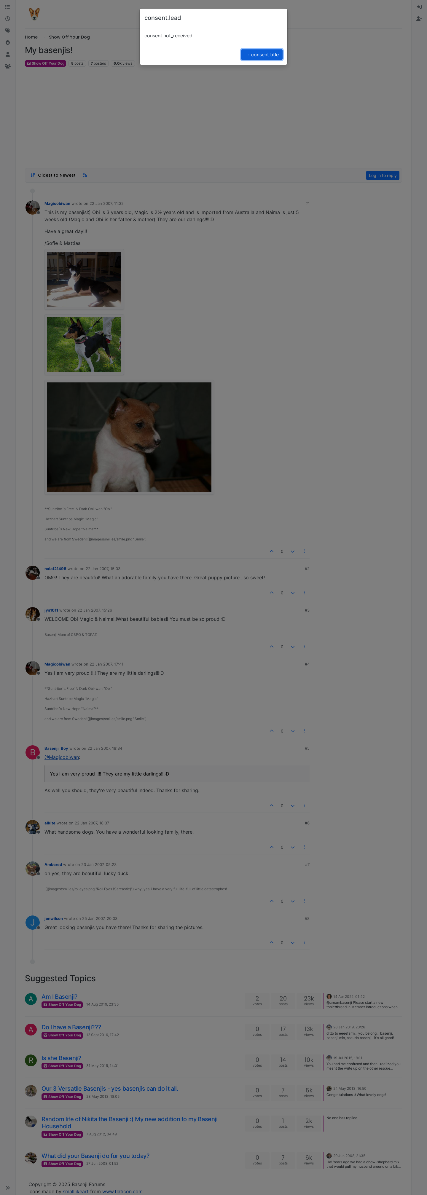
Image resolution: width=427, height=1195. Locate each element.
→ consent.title (262, 55)
